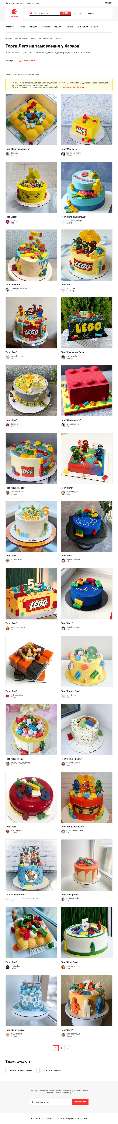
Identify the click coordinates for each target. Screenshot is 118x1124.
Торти (22, 27)
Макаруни (58, 27)
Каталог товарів (21, 39)
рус (111, 3)
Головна (8, 39)
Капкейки (33, 27)
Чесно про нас (32, 3)
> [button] (67, 1048)
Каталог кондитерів (14, 3)
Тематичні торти (45, 39)
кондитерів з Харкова (74, 87)
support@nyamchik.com (72, 1118)
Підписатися (80, 1102)
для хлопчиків (27, 61)
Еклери (70, 27)
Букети (94, 27)
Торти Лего (59, 39)
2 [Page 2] (61, 1048)
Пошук (65, 13)
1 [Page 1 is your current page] (55, 1048)
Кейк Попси (82, 27)
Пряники (46, 27)
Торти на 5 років (52, 1070)
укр (106, 3)
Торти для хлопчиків (21, 1070)
